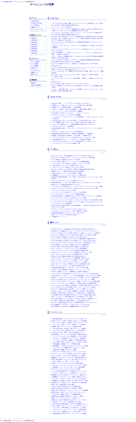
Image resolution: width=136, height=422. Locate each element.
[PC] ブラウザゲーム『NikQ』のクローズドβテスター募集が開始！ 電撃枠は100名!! (73, 238)
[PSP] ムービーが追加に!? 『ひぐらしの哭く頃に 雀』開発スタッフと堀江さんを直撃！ (74, 235)
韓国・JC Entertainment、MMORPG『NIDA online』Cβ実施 (67, 388)
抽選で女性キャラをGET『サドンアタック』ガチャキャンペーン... (69, 392)
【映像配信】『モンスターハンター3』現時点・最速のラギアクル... (69, 377)
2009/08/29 (34, 42)
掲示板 (33, 83)
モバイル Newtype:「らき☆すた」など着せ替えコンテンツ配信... (69, 355)
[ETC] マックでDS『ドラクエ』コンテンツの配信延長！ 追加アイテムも (71, 258)
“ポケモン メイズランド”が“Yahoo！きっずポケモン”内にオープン (69, 209)
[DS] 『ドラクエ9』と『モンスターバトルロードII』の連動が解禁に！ (70, 248)
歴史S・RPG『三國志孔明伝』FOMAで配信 (63, 384)
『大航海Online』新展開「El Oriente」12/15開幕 (64, 349)
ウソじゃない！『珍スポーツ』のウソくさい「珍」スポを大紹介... (69, 378)
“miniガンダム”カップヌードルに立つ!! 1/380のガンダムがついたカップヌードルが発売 (75, 188)
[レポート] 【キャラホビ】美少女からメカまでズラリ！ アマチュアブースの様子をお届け (75, 273)
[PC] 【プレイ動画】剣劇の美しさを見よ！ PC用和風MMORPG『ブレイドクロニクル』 (75, 302)
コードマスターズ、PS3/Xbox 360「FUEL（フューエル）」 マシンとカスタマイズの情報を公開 (77, 32)
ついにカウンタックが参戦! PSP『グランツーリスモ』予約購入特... (69, 338)
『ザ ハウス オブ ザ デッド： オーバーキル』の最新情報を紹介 (68, 194)
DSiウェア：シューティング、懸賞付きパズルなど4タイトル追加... (69, 353)
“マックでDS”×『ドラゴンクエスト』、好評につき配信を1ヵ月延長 (69, 211)
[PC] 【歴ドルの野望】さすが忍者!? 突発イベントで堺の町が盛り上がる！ (71, 300)
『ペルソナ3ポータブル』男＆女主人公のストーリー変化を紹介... (69, 330)
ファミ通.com (35, 25)
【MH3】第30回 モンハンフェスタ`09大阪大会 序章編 (67, 173)
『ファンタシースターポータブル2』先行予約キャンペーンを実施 (69, 198)
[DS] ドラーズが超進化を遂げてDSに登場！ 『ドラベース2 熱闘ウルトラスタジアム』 (74, 289)
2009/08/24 (34, 53)
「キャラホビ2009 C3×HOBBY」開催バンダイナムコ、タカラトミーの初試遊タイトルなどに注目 (77, 23)
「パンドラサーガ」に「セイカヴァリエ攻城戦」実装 (66, 143)
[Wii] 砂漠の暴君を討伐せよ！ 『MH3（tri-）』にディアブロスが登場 (70, 267)
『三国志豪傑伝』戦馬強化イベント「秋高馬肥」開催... (66, 344)
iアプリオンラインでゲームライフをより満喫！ (64, 190)
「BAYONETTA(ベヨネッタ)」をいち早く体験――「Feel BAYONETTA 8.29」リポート (74, 120)
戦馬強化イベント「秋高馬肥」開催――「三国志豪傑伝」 (67, 107)
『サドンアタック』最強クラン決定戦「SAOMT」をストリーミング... (70, 322)
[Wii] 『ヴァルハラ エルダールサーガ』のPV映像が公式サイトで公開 (70, 254)
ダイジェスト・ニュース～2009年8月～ (62, 27)
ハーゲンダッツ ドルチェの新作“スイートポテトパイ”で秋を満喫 (69, 192)
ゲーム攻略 (34, 63)
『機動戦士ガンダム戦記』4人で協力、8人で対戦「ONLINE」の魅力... (70, 380)
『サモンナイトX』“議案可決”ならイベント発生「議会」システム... (69, 411)
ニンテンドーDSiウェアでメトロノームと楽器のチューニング (68, 180)
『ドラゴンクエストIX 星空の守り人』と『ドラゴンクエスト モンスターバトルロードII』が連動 (77, 186)
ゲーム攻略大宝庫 (6, 1)
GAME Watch (35, 21)
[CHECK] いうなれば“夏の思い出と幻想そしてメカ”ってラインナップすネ (71, 269)
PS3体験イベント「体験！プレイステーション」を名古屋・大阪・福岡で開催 (72, 105)
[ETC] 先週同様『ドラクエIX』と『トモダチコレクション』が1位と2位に (71, 304)
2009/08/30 (34, 40)
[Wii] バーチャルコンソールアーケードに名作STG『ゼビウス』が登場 (70, 260)
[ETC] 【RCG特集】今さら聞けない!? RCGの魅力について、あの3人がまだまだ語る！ (74, 240)
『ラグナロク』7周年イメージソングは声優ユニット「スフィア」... (69, 373)
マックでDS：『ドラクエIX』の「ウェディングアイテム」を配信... (69, 365)
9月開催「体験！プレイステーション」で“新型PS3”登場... (67, 326)
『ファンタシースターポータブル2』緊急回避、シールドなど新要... (69, 336)
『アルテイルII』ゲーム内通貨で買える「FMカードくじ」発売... (69, 348)
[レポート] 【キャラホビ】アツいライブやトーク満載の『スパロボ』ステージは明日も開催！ (76, 281)
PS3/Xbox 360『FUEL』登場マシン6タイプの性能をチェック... (68, 332)
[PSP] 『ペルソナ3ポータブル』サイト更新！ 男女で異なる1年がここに (70, 266)
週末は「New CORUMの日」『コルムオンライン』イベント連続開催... (70, 390)
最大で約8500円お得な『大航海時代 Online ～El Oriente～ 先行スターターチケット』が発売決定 (77, 196)
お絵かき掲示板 (36, 85)
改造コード (34, 68)
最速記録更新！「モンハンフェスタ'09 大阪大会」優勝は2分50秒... (69, 334)
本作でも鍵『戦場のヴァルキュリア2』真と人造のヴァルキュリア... (69, 359)
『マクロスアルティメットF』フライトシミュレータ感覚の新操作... (69, 409)
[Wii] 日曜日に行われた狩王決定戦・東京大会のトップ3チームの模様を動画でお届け (74, 295)
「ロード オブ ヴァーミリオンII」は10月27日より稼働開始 (67, 111)
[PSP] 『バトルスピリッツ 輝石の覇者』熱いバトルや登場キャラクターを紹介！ (73, 296)
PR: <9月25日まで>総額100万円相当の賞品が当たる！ (66, 25)
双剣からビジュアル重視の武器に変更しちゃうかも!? (66, 184)
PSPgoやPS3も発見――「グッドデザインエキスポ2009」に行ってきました (71, 103)
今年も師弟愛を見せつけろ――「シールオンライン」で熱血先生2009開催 (71, 139)
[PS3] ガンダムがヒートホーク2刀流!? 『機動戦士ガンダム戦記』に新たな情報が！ (73, 291)
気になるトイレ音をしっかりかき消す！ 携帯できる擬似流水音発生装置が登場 (73, 169)
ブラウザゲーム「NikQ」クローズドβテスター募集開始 (66, 115)
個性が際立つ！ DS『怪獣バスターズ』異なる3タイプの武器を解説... (70, 382)
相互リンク (34, 74)
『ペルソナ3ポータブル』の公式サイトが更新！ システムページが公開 (71, 163)
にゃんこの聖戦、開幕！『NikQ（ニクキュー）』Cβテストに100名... (70, 342)
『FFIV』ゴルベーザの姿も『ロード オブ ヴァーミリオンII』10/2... (69, 351)
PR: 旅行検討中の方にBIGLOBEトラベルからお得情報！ (66, 61)
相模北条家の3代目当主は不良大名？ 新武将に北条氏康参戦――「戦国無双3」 (73, 133)
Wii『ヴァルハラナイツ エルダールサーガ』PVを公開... (66, 369)
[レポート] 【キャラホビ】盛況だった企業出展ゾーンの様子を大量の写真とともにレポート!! (76, 285)
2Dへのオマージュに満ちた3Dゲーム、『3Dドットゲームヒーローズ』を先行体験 (73, 157)
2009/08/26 (34, 48)
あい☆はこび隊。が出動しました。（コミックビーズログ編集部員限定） (71, 161)
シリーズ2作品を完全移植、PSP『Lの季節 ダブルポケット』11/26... (69, 371)
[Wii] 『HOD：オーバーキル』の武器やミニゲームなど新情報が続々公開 (71, 264)
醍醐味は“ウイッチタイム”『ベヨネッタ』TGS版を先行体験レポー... (69, 357)
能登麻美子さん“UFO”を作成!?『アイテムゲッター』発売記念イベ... (69, 375)
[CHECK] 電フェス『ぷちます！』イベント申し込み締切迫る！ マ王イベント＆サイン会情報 (76, 275)
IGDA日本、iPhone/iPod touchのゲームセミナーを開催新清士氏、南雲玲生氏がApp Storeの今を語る (77, 36)
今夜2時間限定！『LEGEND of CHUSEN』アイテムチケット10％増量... (70, 346)
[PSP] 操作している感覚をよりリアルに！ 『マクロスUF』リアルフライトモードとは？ (75, 231)
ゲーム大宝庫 (35, 61)
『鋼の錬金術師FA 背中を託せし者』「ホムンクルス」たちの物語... (69, 413)
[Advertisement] (68, 12)
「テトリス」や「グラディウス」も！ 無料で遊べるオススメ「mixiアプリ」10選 (73, 137)
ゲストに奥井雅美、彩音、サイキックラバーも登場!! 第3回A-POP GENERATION (73, 122)
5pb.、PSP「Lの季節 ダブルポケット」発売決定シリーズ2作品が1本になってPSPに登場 (74, 63)
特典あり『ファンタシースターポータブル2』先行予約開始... (68, 363)
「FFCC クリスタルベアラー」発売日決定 (63, 126)
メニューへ (103, 99)
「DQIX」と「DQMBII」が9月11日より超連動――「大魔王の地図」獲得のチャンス (74, 109)
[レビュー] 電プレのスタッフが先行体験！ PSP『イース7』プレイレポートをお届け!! (74, 287)
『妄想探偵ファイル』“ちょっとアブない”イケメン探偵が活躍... (68, 367)
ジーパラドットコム (37, 29)
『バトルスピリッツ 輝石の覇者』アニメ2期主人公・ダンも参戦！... (69, 407)
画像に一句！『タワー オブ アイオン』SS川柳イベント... (66, 398)
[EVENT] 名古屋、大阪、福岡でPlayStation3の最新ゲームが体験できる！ (71, 246)
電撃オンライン (36, 27)
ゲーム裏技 (34, 66)
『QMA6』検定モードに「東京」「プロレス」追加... (65, 361)
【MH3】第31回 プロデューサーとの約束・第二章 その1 (67, 165)
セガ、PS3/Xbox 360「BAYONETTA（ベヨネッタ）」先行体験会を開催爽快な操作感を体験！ (76, 60)
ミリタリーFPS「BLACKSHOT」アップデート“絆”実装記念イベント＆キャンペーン (74, 141)
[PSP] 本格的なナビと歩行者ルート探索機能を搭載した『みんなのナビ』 (71, 306)
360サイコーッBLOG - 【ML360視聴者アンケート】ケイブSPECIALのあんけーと (73, 156)
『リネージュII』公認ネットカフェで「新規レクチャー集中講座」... (69, 324)
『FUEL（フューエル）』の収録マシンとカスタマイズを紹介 (68, 167)
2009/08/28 (34, 44)
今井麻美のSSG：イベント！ (59, 216)
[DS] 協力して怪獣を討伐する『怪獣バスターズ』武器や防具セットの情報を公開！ (73, 293)
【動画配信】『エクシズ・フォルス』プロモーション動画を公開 (69, 175)
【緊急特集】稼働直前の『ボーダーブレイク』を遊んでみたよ (68, 213)
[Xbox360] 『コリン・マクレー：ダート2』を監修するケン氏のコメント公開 (72, 252)
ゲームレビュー (36, 70)
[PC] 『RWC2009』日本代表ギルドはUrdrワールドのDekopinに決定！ (70, 237)
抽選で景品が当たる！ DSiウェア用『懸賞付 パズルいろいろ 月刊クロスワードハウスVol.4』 (76, 182)
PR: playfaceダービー (57, 65)
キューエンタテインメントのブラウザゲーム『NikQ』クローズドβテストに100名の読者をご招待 (77, 200)
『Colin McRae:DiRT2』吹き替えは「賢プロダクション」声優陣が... (69, 328)
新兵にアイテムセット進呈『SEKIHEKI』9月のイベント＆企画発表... (70, 321)
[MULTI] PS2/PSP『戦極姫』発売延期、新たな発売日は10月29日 (68, 256)
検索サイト (34, 72)
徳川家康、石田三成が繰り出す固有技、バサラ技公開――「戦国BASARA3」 (72, 135)
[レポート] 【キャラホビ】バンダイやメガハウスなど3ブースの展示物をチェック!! (73, 242)
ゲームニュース (18, 1)
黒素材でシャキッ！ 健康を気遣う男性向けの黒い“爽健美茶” (68, 171)
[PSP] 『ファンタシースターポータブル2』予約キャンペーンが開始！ (70, 262)
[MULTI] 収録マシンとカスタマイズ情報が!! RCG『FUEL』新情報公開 (70, 244)
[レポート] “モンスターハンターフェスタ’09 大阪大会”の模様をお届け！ (71, 250)
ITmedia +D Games (36, 23)
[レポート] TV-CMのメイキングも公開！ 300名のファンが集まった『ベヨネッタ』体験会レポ (76, 233)
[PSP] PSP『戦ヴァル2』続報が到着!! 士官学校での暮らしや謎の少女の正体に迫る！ (74, 229)
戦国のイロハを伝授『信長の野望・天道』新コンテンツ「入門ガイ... (70, 400)
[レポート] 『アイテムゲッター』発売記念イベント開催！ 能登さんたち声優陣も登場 (74, 283)
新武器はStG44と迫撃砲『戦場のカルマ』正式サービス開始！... (68, 396)
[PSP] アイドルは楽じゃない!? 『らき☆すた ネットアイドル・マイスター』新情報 (73, 279)
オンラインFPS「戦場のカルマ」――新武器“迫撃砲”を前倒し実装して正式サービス (74, 124)
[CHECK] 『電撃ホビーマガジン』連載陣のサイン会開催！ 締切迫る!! (70, 271)
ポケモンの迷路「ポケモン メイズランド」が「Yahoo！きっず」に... (70, 405)
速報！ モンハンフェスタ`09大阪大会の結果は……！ (66, 214)
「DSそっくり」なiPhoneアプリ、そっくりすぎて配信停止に (67, 131)
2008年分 (34, 38)
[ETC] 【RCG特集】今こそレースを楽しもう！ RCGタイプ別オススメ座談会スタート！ (75, 298)
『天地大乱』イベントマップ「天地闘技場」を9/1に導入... (67, 402)
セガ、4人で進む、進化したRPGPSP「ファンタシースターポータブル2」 (71, 83)
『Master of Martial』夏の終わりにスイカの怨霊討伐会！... (67, 386)
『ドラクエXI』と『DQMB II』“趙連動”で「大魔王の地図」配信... (69, 340)
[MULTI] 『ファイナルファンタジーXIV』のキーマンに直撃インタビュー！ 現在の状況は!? (76, 277)
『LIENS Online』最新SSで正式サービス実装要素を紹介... (67, 394)
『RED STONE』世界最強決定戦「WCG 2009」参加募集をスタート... (70, 404)
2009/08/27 (34, 46)
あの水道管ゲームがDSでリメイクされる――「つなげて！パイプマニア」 (71, 113)
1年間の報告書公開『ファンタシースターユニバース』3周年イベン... (70, 319)
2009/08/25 (34, 51)
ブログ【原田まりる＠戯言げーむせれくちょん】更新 (66, 159)
